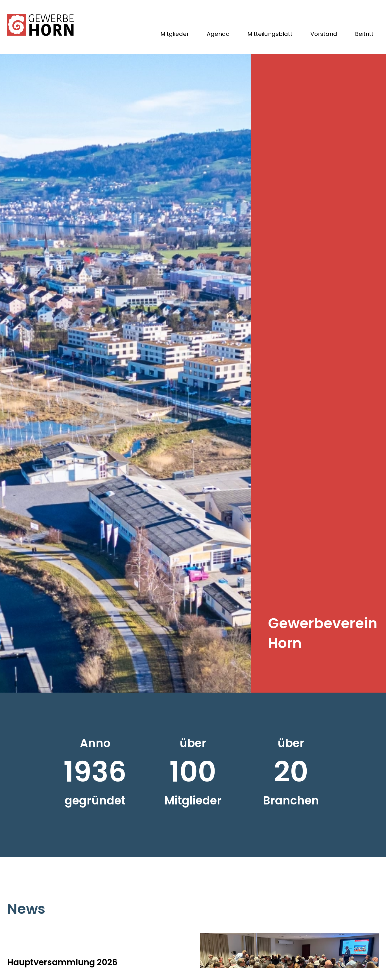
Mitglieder (172, 35)
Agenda (216, 35)
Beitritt (364, 35)
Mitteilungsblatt (268, 35)
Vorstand (322, 35)
